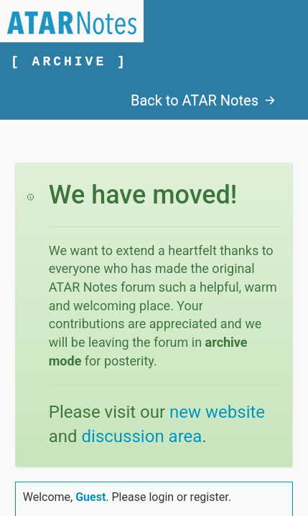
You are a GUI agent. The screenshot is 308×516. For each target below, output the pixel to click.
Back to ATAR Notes (203, 100)
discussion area (142, 436)
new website (217, 412)
